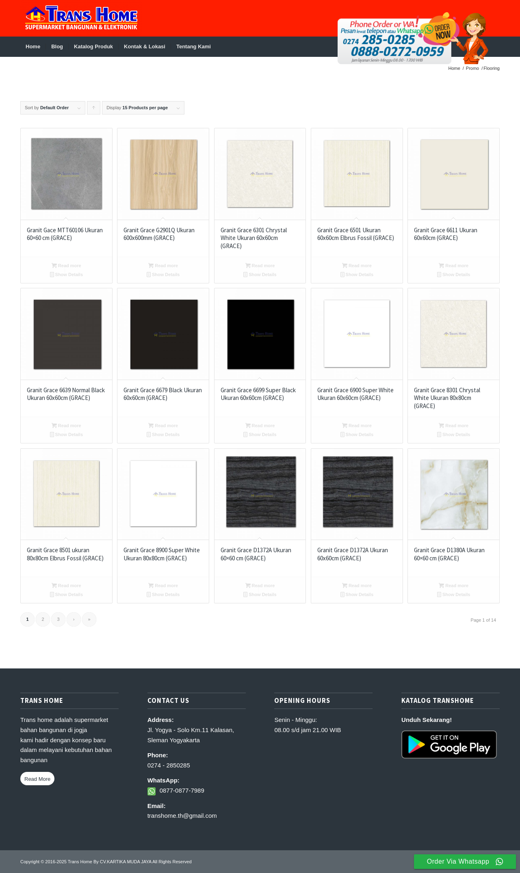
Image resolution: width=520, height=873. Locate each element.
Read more (66, 265)
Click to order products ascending (93, 110)
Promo (472, 68)
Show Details (66, 274)
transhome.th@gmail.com (182, 815)
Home (454, 68)
